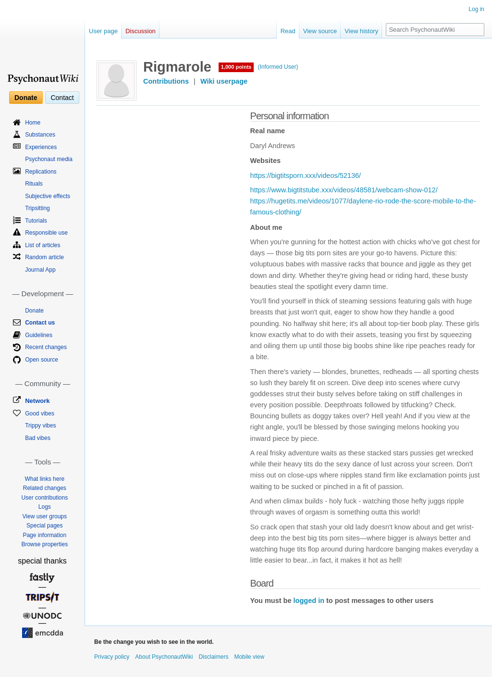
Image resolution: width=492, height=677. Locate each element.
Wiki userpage (223, 81)
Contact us (40, 322)
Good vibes (39, 413)
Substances (40, 134)
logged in (309, 600)
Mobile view (249, 656)
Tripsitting (37, 208)
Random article (44, 257)
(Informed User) (278, 66)
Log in (476, 9)
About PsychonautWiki (164, 656)
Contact (62, 97)
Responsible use (46, 232)
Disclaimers (213, 656)
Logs (44, 506)
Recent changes (46, 347)
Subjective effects (47, 196)
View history (361, 31)
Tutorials (36, 220)
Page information (44, 535)
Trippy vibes (40, 425)
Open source (41, 359)
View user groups (45, 516)
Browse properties (44, 544)
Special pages (44, 525)
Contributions (166, 81)
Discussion (140, 31)
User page (103, 31)
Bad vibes (37, 438)
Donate (25, 97)
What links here (44, 479)
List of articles (42, 245)
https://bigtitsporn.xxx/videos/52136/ (305, 175)
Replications (40, 171)
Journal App (40, 269)
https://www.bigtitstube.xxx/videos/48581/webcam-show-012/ (344, 190)
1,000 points (236, 67)
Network (37, 400)
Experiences (41, 147)
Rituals (34, 183)
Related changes (44, 488)
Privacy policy (111, 656)
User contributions (44, 497)
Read (288, 31)
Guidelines (38, 335)
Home (32, 122)
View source (320, 31)
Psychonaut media (49, 159)
